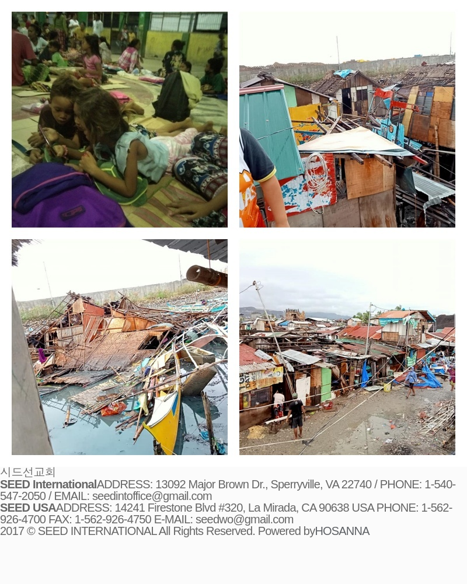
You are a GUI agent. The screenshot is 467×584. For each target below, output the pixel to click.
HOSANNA (342, 530)
